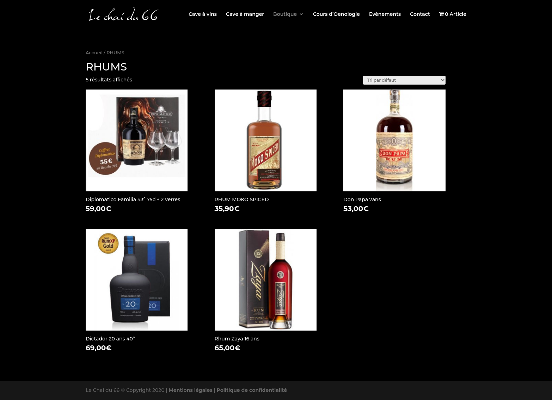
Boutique (285, 14)
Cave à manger (245, 14)
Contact (420, 14)
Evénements (385, 14)
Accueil (94, 52)
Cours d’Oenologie (336, 14)
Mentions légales (190, 390)
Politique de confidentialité (252, 390)
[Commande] (404, 80)
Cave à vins (203, 14)
